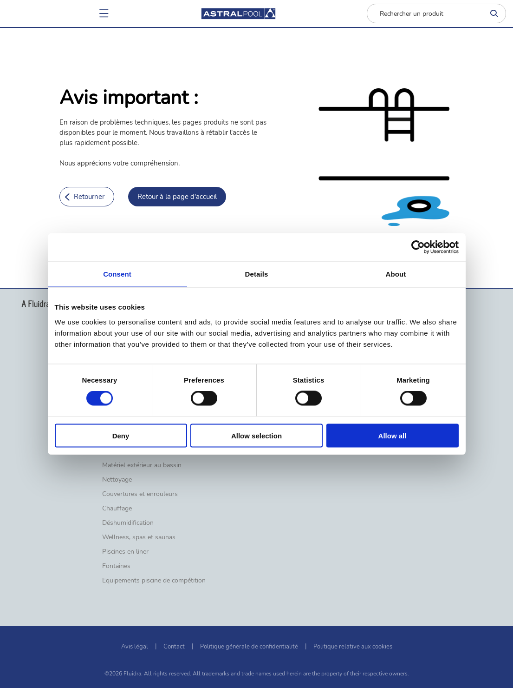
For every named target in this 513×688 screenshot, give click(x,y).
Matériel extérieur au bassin (142, 465)
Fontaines (116, 566)
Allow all (392, 435)
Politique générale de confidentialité (249, 646)
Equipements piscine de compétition (154, 580)
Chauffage (117, 508)
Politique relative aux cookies (352, 646)
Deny (121, 435)
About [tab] (396, 274)
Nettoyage (117, 479)
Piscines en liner (125, 552)
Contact (174, 646)
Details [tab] (256, 274)
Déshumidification (128, 523)
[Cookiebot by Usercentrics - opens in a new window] (418, 247)
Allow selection (256, 435)
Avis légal (134, 646)
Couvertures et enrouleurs (140, 494)
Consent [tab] (117, 274)
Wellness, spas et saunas (138, 537)
